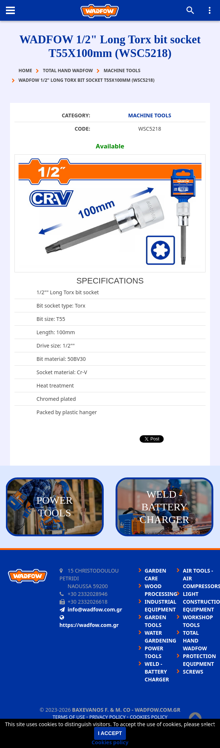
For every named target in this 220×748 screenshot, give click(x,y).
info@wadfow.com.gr (91, 609)
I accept (110, 733)
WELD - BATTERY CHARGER (157, 671)
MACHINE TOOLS (149, 115)
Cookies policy (148, 717)
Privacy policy (107, 717)
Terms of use (69, 717)
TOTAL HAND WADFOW (195, 640)
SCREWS (193, 671)
